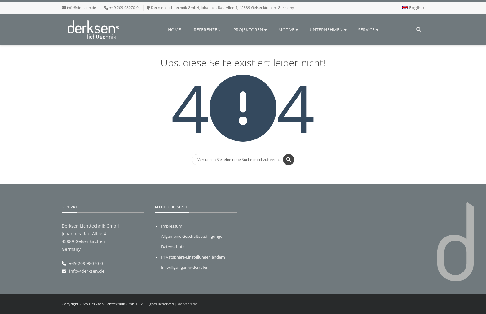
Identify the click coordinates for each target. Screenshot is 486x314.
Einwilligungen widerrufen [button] (185, 267)
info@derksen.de (81, 7)
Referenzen (207, 30)
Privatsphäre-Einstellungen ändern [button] (193, 257)
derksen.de (187, 304)
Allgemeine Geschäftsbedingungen (193, 236)
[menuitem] (413, 8)
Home (174, 30)
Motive (288, 30)
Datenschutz (172, 247)
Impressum (171, 226)
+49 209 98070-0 (86, 263)
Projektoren (250, 30)
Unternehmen (328, 30)
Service (368, 30)
